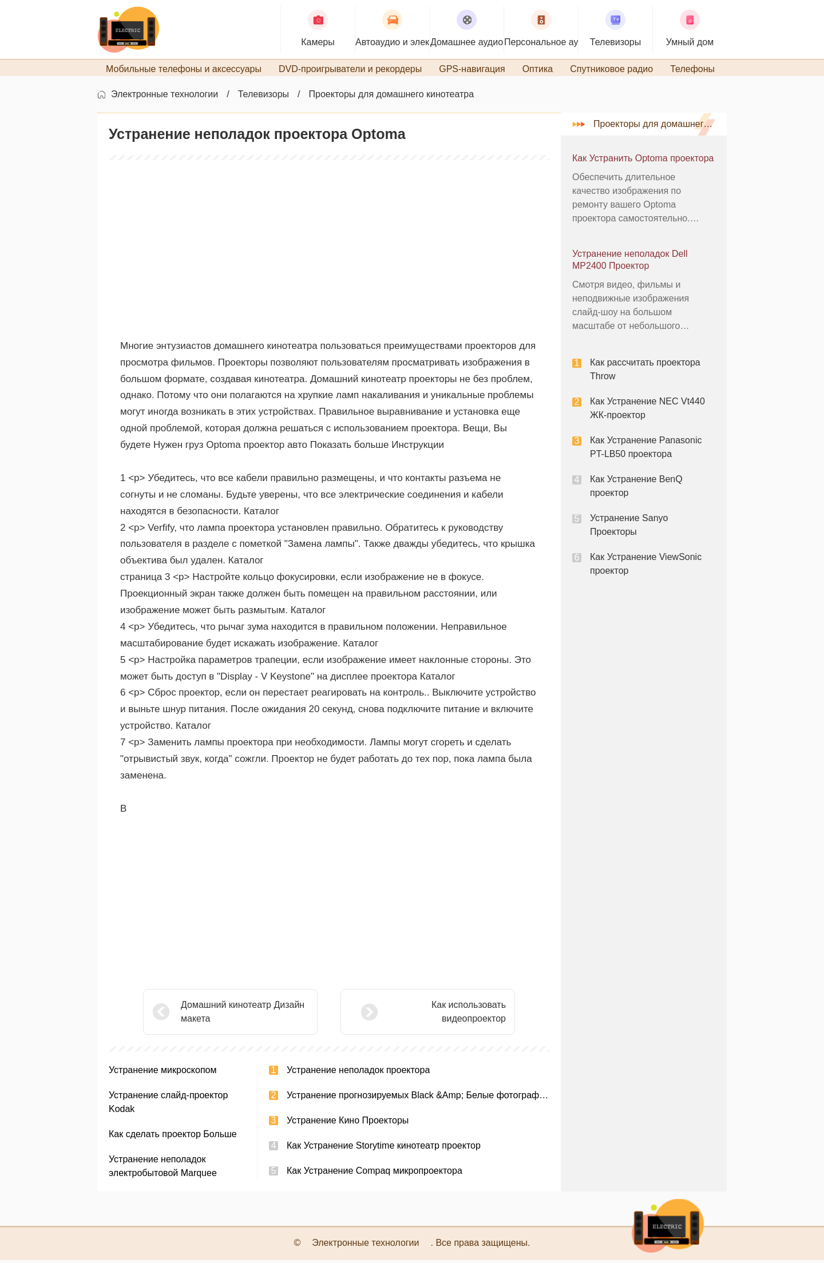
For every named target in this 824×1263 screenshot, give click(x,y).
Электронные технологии (164, 97)
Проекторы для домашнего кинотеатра (391, 97)
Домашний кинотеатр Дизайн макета (242, 1014)
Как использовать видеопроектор (440, 1014)
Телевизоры (263, 97)
